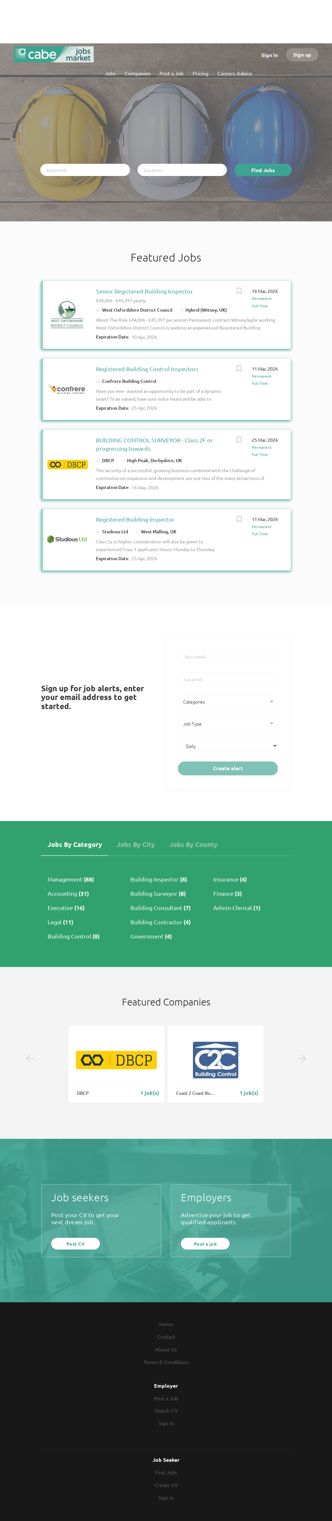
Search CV (166, 1410)
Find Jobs (263, 170)
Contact (166, 1336)
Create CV (166, 1485)
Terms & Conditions (166, 1362)
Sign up (302, 54)
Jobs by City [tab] (136, 844)
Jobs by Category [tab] (75, 844)
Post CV (75, 1244)
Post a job (205, 1244)
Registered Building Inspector (135, 519)
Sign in (269, 54)
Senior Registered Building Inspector (144, 291)
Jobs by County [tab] (194, 844)
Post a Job (166, 1398)
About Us (166, 1349)
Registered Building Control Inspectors (147, 368)
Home (166, 1324)
